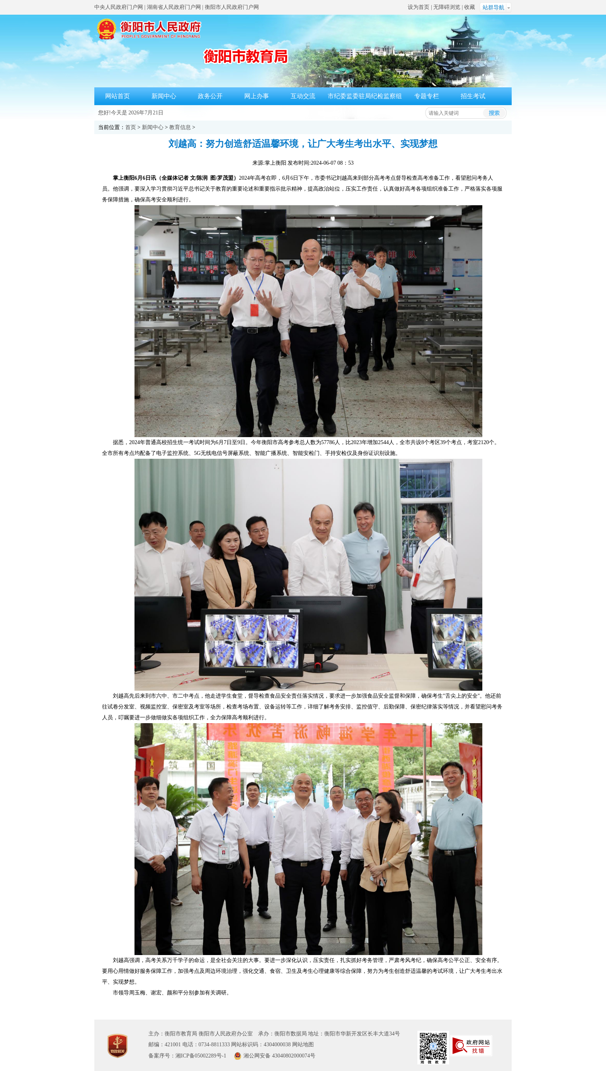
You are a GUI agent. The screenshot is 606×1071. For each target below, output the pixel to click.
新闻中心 (164, 96)
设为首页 (418, 7)
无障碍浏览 (446, 7)
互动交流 (303, 96)
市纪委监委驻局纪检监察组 (365, 96)
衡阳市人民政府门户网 (232, 7)
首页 (130, 127)
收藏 (469, 7)
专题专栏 (426, 96)
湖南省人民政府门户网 (174, 7)
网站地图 (303, 1044)
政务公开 (210, 96)
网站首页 (117, 96)
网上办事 (256, 96)
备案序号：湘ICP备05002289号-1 (187, 1056)
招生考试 (473, 96)
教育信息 (180, 127)
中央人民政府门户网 (118, 7)
